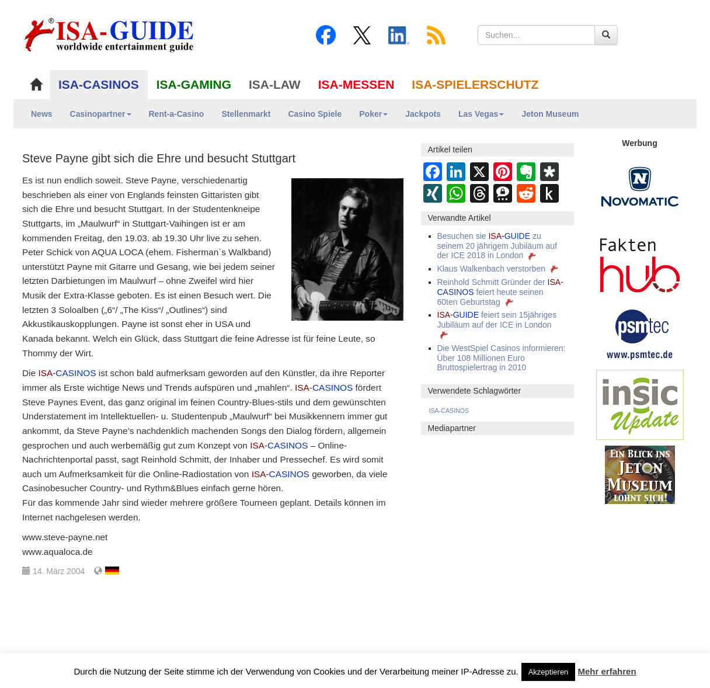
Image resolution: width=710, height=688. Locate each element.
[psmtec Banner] (640, 333)
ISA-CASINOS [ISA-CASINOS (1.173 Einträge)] (449, 410)
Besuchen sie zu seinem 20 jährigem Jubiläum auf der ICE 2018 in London (497, 245)
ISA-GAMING (193, 84)
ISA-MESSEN (356, 84)
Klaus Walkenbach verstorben (499, 268)
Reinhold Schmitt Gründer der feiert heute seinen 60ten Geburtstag (500, 292)
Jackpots (423, 114)
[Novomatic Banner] (640, 186)
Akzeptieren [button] (548, 672)
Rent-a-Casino (176, 114)
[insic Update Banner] (640, 404)
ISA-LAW (275, 84)
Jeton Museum (550, 114)
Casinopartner (100, 114)
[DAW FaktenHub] (640, 262)
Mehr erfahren (607, 671)
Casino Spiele (315, 114)
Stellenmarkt (245, 114)
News (42, 114)
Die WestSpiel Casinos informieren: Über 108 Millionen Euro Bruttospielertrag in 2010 (501, 358)
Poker (373, 114)
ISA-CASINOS (98, 84)
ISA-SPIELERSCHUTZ (475, 84)
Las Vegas (481, 114)
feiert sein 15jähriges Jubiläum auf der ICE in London (497, 324)
